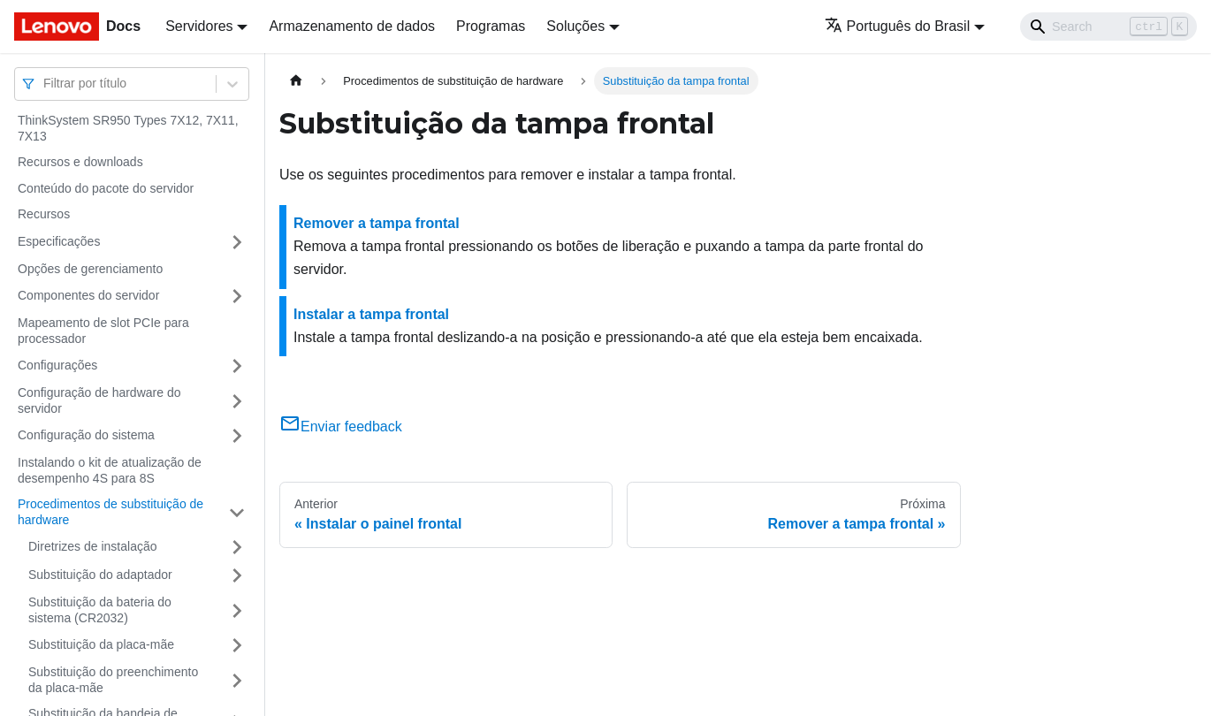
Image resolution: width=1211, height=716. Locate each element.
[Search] (1108, 26)
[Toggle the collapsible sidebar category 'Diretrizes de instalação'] (236, 547)
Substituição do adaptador (100, 574)
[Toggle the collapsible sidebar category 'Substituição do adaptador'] (236, 575)
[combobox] (45, 83)
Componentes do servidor (88, 295)
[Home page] (296, 81)
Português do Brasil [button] (898, 26)
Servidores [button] (198, 26)
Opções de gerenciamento (90, 269)
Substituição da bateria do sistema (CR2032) (99, 610)
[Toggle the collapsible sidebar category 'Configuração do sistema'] (236, 436)
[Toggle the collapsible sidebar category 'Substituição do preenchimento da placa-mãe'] (236, 680)
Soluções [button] (575, 26)
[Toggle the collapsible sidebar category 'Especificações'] (236, 242)
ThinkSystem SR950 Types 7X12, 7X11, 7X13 (128, 128)
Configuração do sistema (86, 435)
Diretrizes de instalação (92, 546)
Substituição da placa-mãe (101, 644)
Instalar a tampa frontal (371, 314)
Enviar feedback (340, 426)
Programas (490, 26)
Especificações (59, 241)
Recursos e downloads (80, 162)
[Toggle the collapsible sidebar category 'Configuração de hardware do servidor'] (236, 401)
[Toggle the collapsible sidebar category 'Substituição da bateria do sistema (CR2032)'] (236, 610)
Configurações (57, 365)
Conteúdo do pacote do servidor (106, 188)
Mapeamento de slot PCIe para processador (103, 331)
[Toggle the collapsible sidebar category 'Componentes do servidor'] (236, 296)
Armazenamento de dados (352, 26)
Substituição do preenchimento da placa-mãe (113, 680)
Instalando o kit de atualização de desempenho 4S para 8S (110, 470)
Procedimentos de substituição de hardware (110, 512)
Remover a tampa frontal (376, 223)
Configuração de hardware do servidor (99, 400)
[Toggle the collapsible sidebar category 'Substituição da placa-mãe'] (236, 645)
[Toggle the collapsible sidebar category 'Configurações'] (236, 366)
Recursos (44, 214)
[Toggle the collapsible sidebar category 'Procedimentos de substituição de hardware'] (236, 512)
